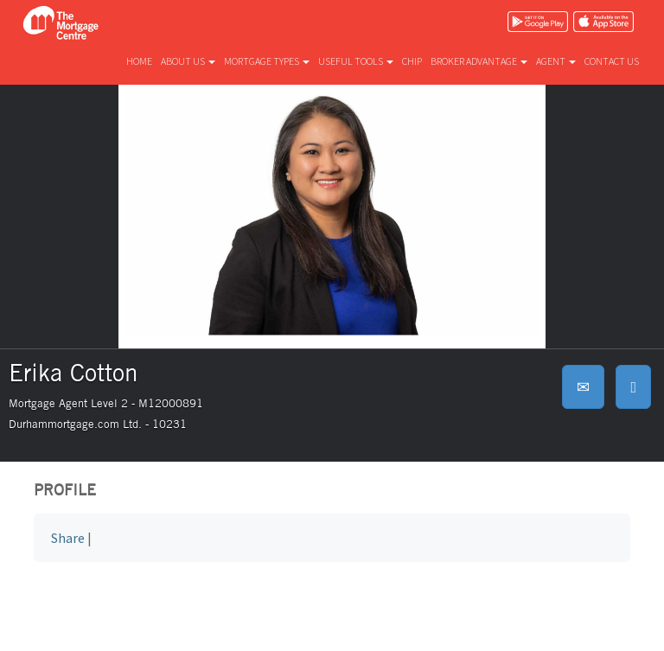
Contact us (611, 60)
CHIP (412, 60)
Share (68, 537)
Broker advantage (479, 60)
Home (139, 60)
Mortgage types (267, 60)
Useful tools (355, 60)
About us (188, 60)
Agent (556, 60)
